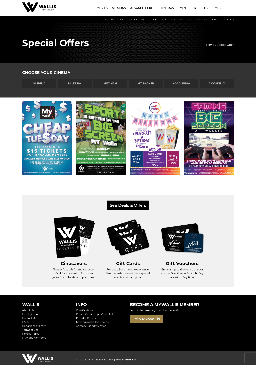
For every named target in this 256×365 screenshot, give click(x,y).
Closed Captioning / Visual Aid (95, 312)
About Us (28, 308)
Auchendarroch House (203, 19)
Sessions (119, 8)
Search (229, 19)
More (219, 8)
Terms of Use (30, 328)
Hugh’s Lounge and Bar (166, 19)
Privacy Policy (31, 332)
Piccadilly (217, 83)
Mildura (74, 83)
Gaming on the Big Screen (93, 320)
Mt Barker (146, 83)
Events (183, 8)
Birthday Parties (86, 316)
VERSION (130, 358)
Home (210, 44)
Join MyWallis (114, 19)
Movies (102, 8)
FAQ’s (25, 320)
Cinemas (167, 8)
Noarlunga (181, 83)
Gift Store (202, 8)
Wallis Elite (137, 19)
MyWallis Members (34, 336)
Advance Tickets (143, 8)
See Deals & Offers (128, 205)
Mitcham (110, 83)
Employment (31, 312)
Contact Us (29, 316)
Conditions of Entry (34, 324)
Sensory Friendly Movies (91, 324)
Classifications (85, 308)
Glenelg (39, 83)
